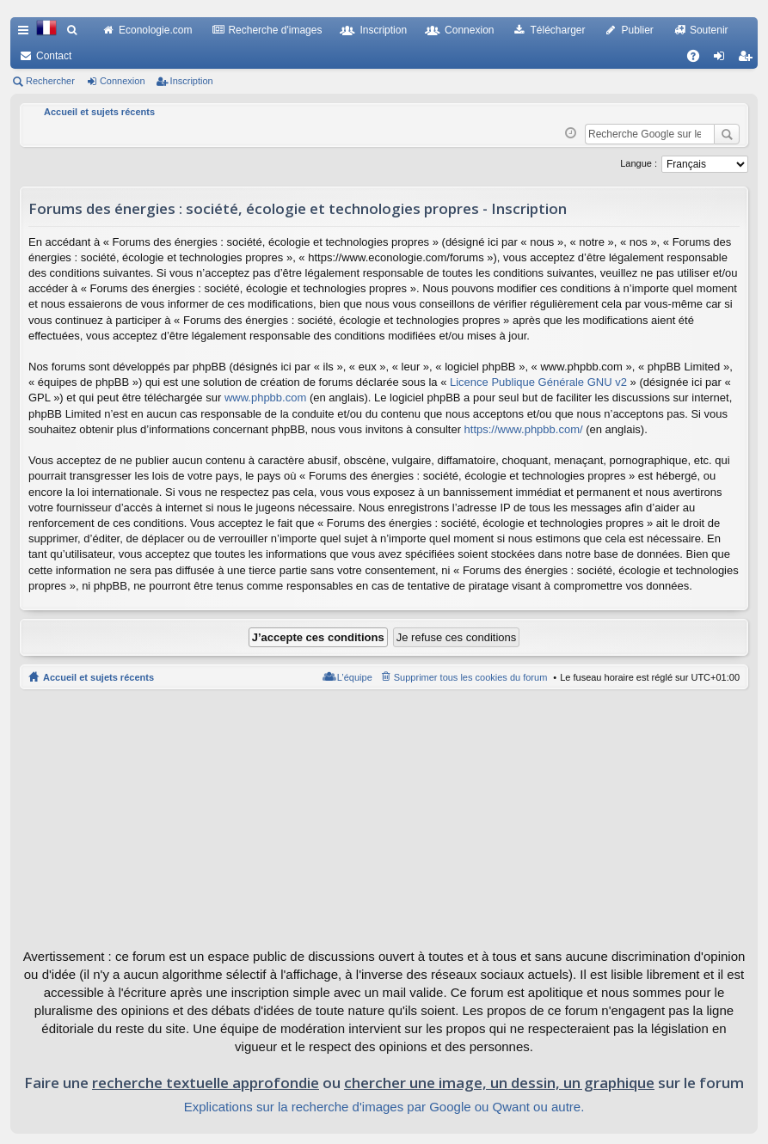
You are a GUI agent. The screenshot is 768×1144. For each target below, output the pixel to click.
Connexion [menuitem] (723, 59)
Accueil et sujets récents (98, 677)
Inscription (383, 30)
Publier (638, 30)
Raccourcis (26, 33)
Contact (53, 56)
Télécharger (557, 30)
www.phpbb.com (265, 397)
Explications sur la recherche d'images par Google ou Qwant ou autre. (384, 1106)
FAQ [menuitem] (698, 59)
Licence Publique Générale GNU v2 (538, 382)
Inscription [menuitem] (749, 59)
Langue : (638, 163)
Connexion (469, 30)
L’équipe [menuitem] (354, 677)
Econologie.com (155, 30)
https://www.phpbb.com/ (523, 429)
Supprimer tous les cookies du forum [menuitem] (471, 677)
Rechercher (50, 81)
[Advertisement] (384, 818)
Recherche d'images (275, 30)
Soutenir (709, 30)
